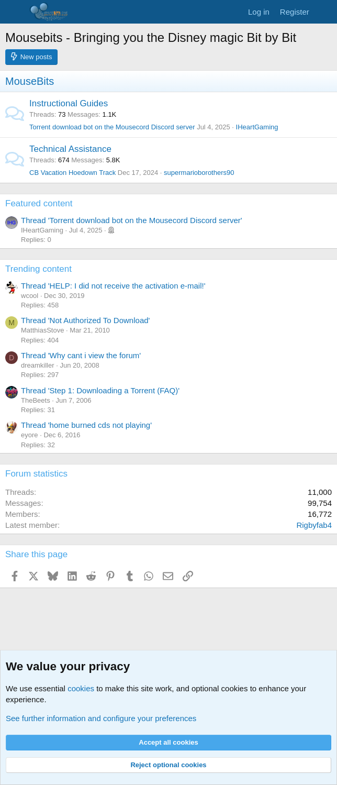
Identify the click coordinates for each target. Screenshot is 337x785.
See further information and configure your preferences (101, 718)
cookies (81, 688)
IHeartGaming (257, 127)
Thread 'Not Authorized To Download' (85, 320)
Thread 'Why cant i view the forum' (81, 355)
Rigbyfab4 (314, 525)
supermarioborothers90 (199, 172)
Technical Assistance (70, 149)
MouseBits (29, 81)
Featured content (39, 203)
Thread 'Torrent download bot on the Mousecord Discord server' (131, 220)
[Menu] (14, 12)
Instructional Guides (68, 103)
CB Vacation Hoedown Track (72, 172)
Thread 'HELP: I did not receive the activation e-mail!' (113, 285)
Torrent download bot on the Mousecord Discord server (112, 127)
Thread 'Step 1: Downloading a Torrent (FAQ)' (100, 390)
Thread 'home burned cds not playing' (86, 425)
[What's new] (324, 11)
